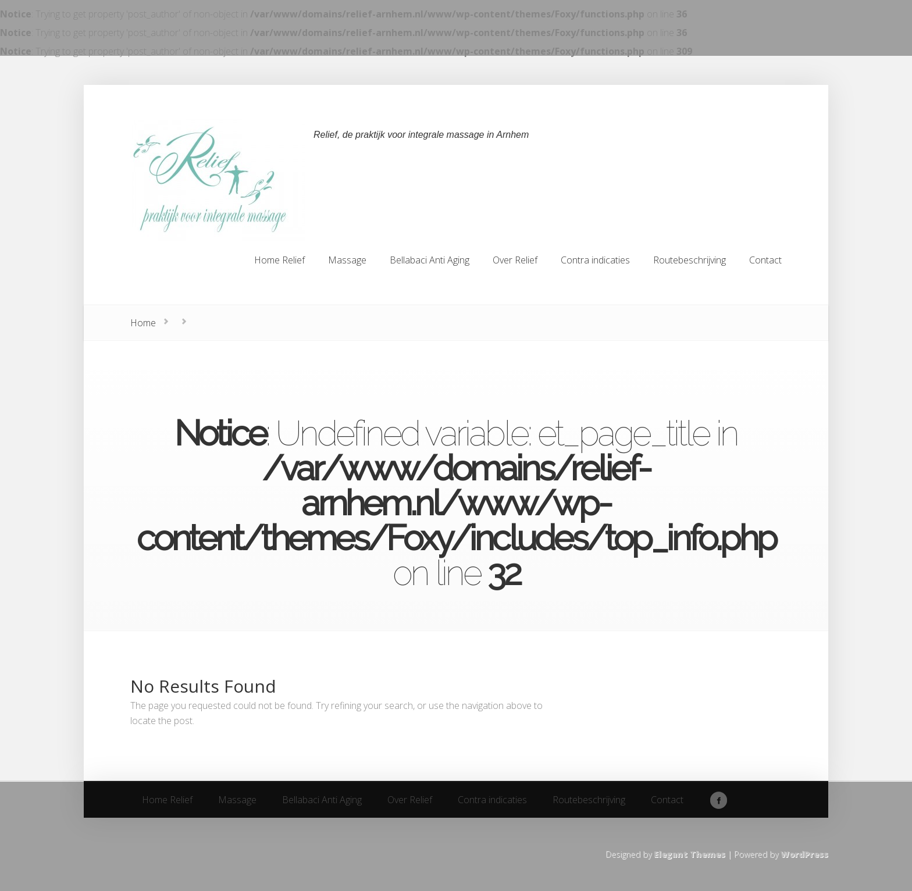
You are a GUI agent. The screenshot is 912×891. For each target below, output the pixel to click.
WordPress (804, 854)
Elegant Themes (689, 854)
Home (143, 322)
